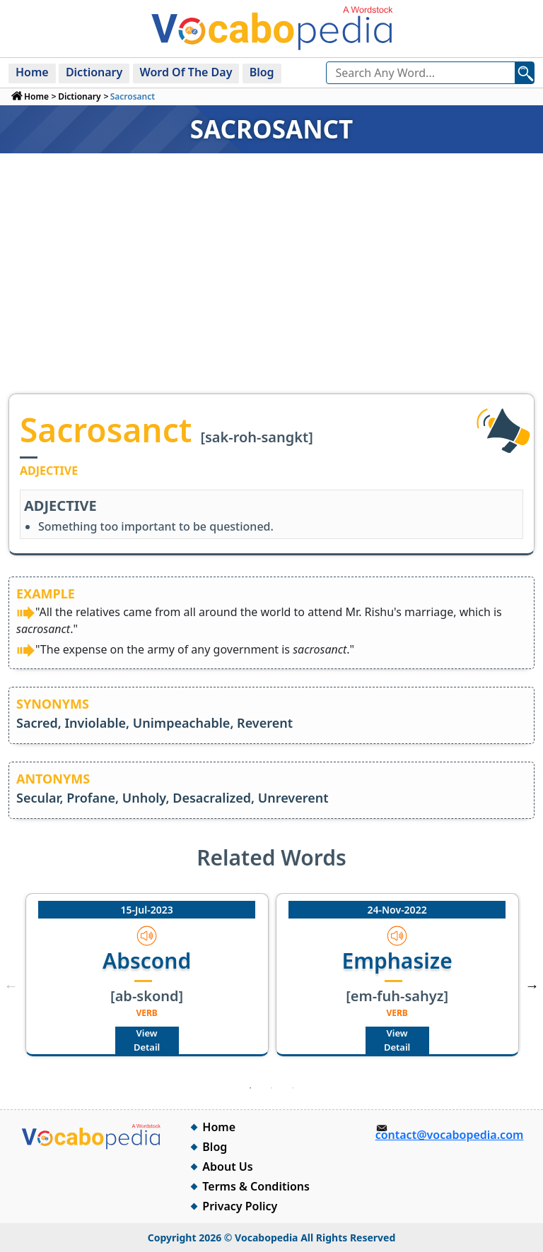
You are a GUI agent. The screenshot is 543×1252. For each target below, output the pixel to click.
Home (32, 72)
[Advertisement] (271, 287)
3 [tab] (293, 1088)
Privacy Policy (239, 1206)
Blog (262, 72)
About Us (227, 1166)
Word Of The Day (186, 72)
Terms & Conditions (256, 1186)
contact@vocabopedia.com (449, 1134)
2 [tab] (271, 1088)
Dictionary (94, 72)
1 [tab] (250, 1088)
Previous (11, 986)
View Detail (147, 1040)
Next (532, 986)
